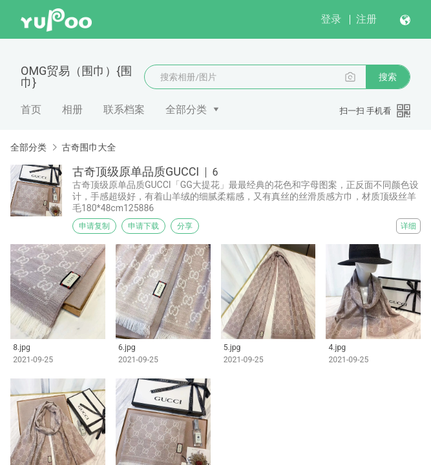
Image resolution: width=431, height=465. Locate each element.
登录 (331, 19)
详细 (408, 226)
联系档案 (124, 109)
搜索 (388, 77)
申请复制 (94, 226)
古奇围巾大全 (88, 147)
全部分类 (186, 109)
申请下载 (143, 226)
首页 (31, 109)
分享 (185, 226)
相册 (72, 109)
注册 (366, 19)
